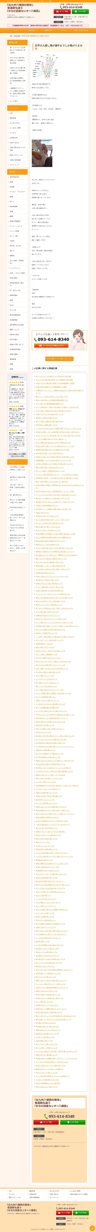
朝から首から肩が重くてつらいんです (49, 778)
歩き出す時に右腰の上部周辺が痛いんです (50, 764)
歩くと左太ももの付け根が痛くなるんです (50, 888)
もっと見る (14, 101)
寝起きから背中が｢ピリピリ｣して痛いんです (51, 619)
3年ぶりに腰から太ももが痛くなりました (50, 729)
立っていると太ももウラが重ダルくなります (51, 739)
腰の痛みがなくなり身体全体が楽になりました (52, 718)
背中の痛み (14, 339)
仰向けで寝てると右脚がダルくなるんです (50, 722)
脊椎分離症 (14, 295)
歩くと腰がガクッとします (45, 675)
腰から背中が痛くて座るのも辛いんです (50, 467)
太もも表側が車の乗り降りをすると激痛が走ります (53, 443)
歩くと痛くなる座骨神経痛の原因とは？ (50, 404)
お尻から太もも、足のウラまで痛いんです (50, 651)
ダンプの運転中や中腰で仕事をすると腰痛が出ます (53, 537)
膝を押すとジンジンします (45, 800)
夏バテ (12, 250)
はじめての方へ (15, 123)
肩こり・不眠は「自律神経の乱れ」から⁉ (50, 471)
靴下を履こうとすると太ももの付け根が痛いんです (53, 1019)
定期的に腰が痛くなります (45, 573)
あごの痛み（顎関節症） (17, 262)
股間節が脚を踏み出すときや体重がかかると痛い (53, 450)
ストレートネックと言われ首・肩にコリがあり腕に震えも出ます (58, 435)
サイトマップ (14, 165)
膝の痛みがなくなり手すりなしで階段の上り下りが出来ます (56, 555)
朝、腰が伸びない (16, 495)
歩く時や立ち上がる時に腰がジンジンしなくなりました (55, 746)
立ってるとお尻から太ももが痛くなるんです (51, 711)
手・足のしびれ (15, 290)
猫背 (11, 300)
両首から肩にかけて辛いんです (46, 991)
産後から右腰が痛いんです (45, 916)
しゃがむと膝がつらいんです (46, 782)
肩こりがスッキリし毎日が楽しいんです (50, 640)
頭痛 (11, 364)
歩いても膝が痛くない (43, 895)
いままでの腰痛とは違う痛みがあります (50, 945)
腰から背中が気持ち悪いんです (46, 839)
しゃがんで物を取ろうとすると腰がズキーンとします (54, 856)
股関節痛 (13, 359)
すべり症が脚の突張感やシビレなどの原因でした (53, 1076)
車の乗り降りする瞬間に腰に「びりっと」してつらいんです (56, 1058)
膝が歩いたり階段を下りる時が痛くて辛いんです (53, 498)
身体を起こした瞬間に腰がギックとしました (51, 1009)
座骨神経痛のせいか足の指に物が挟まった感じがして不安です (57, 785)
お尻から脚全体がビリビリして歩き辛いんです (52, 821)
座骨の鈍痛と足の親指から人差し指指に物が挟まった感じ (56, 534)
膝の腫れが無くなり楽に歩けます (47, 1026)
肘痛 (11, 182)
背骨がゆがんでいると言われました (48, 1030)
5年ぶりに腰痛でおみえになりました (48, 658)
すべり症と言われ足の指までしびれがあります (52, 1062)
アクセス (64, 30)
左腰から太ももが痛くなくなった (47, 700)
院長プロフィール (16, 155)
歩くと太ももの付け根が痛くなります (49, 963)
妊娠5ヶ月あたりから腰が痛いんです (48, 835)
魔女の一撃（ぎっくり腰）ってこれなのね (50, 775)
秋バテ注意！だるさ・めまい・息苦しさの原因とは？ (17, 548)
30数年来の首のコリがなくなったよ (48, 615)
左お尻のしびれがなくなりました (47, 955)
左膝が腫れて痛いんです (44, 1041)
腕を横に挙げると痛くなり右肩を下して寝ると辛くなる (55, 502)
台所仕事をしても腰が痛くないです (48, 973)
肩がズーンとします (43, 842)
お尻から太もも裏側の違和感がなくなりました (52, 987)
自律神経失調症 (15, 349)
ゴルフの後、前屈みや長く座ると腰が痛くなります (53, 411)
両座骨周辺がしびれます (44, 644)
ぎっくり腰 (14, 236)
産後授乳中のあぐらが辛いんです (47, 870)
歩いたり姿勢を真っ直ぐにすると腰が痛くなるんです (54, 548)
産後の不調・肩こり (17, 344)
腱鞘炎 (12, 255)
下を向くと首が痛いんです (45, 1037)
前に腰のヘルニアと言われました (47, 683)
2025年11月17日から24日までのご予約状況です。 (17, 527)
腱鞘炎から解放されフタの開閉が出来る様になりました (55, 551)
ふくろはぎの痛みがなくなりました (48, 938)
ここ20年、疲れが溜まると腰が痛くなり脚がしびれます (55, 637)
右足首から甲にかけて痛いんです (47, 516)
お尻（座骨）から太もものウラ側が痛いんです (52, 668)
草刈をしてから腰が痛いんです (46, 952)
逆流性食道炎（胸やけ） (17, 284)
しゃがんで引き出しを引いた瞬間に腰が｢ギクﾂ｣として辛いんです (58, 428)
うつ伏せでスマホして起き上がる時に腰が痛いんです (54, 771)
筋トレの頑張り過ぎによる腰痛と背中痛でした (52, 909)
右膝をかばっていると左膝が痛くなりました (51, 807)
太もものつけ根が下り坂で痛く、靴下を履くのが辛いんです (56, 1051)
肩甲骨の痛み (14, 334)
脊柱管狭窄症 (14, 177)
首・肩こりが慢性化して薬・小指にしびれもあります (54, 608)
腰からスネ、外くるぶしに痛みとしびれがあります (53, 661)
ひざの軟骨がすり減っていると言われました (51, 934)
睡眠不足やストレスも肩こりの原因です (50, 1069)
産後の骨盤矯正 (15, 221)
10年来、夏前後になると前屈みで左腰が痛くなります (54, 464)
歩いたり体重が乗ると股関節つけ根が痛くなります (53, 693)
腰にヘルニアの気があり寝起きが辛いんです (51, 559)
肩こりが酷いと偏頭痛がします (46, 654)
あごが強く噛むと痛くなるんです (47, 612)
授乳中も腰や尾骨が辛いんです (46, 878)
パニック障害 (14, 231)
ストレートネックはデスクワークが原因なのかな (53, 594)
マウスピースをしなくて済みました (48, 789)
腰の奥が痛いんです (43, 941)
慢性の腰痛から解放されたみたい (47, 817)
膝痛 (11, 216)
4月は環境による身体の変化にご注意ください (17, 469)
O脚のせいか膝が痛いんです (46, 750)
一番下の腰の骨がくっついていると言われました (53, 824)
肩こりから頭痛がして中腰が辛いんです (50, 753)
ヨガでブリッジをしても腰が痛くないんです (51, 874)
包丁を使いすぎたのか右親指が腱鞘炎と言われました (54, 970)
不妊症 (12, 241)
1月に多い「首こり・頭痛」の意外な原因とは (17, 487)
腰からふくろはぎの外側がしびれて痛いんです (52, 396)
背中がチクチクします (43, 732)
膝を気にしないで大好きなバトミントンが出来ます (53, 768)
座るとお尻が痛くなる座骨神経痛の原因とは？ (52, 400)
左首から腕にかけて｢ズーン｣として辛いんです (52, 576)
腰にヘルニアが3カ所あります (46, 686)
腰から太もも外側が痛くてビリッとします (50, 665)
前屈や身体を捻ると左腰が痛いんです (49, 1012)
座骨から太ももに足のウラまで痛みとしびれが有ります (55, 761)
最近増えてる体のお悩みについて (17, 478)
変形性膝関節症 (15, 315)
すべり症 (13, 310)
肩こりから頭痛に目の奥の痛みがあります (50, 629)
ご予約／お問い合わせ (80, 30)
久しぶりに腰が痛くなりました (46, 803)
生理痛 (12, 187)
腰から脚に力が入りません (45, 647)
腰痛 (11, 196)
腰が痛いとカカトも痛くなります (47, 948)
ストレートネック (16, 226)
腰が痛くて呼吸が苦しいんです (46, 633)
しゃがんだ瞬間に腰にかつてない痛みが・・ (51, 439)
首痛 (11, 211)
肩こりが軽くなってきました (46, 906)
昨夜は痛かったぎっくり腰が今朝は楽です (50, 566)
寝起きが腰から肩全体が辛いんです (48, 994)
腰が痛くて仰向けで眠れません (46, 418)
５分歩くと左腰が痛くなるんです (47, 1080)
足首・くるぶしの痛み (17, 273)
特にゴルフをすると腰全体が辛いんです (50, 562)
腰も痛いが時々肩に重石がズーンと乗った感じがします (55, 736)
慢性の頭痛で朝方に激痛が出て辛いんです (50, 541)
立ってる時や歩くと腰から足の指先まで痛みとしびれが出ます (57, 407)
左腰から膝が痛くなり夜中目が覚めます (50, 590)
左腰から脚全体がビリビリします (47, 867)
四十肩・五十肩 (15, 246)
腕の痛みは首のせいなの (44, 860)
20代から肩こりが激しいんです (47, 1073)
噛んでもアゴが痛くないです (46, 977)
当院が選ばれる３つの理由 (17, 149)
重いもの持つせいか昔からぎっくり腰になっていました (55, 814)
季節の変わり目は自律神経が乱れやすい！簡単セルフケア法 (17, 538)
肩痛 (11, 369)
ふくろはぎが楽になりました (46, 899)
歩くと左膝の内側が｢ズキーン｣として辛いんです (53, 520)
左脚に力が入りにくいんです (46, 927)
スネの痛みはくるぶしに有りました (48, 902)
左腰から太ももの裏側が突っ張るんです (50, 998)
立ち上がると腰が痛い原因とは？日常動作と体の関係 (54, 380)
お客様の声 (48, 30)
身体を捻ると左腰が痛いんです (46, 849)
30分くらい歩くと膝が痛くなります (48, 530)
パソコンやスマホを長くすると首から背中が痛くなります (56, 495)
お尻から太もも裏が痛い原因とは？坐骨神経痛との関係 (55, 383)
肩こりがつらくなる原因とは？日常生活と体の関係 (53, 376)
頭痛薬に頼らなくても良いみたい (47, 1005)
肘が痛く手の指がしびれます (46, 1023)
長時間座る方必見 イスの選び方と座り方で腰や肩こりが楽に (57, 478)
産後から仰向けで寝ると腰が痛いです (49, 796)
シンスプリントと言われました (46, 679)
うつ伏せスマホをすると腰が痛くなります (50, 704)
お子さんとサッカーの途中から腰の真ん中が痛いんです (55, 714)
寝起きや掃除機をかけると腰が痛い (48, 1083)
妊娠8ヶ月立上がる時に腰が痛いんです (49, 583)
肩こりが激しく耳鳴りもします (46, 1048)
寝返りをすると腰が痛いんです (46, 1055)
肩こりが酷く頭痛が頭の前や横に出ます (50, 421)
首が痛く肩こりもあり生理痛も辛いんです (50, 959)
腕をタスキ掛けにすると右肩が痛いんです (50, 601)
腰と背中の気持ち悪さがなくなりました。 (50, 881)
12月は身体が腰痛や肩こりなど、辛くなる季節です (17, 517)
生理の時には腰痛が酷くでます (46, 425)
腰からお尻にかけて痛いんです (46, 1087)
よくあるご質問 (15, 128)
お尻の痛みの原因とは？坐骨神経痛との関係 (51, 387)
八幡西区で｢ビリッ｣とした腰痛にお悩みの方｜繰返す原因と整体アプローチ (17, 92)
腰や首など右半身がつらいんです (47, 1033)
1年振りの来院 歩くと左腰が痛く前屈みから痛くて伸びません (58, 432)
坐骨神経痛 (14, 206)
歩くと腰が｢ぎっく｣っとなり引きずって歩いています (54, 622)
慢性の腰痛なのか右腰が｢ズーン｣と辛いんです (52, 863)
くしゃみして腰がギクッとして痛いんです (50, 984)
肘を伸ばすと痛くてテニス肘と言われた (50, 453)
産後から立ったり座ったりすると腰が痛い (50, 831)
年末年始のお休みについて (17, 509)
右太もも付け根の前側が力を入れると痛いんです (53, 885)
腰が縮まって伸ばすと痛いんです (47, 580)
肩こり (12, 201)
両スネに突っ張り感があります (46, 828)
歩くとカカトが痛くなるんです (46, 1044)
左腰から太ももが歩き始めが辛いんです (50, 414)
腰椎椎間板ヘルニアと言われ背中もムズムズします (53, 460)
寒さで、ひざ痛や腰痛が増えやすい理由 (17, 501)
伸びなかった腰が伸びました (46, 920)
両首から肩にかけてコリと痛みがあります (50, 1065)
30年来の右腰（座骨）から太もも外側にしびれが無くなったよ (57, 626)
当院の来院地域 (15, 160)
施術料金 (32, 30)
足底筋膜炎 (14, 320)
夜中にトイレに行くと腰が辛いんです (49, 605)
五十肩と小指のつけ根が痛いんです (48, 672)
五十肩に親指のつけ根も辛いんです (48, 757)
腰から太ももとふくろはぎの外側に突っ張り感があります (56, 1016)
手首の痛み (17, 36)
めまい (12, 305)
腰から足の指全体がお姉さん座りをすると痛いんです (54, 598)
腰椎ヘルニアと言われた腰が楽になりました (51, 980)
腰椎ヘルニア (14, 329)
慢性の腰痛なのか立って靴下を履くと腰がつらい (53, 810)
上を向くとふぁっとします (45, 846)
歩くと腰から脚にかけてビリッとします (50, 690)
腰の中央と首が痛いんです (45, 725)
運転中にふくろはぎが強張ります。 (48, 544)
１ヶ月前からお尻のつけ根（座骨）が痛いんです (53, 569)
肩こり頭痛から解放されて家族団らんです (50, 924)
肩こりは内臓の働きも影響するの (47, 707)
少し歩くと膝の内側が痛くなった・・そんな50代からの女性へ (57, 474)
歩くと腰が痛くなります (44, 1002)
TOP (15, 30)
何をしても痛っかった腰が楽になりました (50, 892)
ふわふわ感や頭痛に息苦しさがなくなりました (52, 853)
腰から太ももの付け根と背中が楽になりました (52, 931)
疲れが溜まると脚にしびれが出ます (48, 527)
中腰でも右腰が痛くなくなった (46, 793)
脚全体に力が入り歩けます (45, 966)
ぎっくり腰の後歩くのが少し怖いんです (50, 587)
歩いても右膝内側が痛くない (46, 697)
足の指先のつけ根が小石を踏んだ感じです (50, 743)
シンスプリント (15, 268)
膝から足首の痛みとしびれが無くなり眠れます (52, 481)
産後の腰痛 (14, 354)
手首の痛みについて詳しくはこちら (59, 358)
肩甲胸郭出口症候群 (17, 325)
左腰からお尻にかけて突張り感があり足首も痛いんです (55, 457)
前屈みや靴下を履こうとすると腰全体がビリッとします (55, 446)
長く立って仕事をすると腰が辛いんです (50, 523)
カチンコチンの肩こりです (45, 913)
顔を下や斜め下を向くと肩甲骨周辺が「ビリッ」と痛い (55, 491)
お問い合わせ (14, 142)
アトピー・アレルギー (17, 191)
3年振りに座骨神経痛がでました (47, 505)
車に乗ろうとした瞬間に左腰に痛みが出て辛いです (53, 509)
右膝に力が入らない (43, 513)
